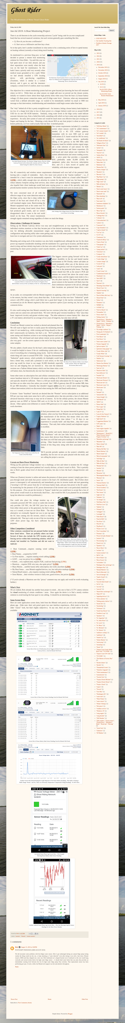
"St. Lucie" (99, 623)
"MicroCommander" (102, 456)
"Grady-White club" (102, 351)
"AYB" (98, 157)
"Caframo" (99, 218)
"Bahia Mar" (99, 162)
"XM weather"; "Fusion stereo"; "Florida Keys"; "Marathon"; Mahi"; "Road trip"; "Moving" (105, 722)
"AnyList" (99, 153)
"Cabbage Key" (100, 215)
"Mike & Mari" (100, 461)
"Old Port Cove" (101, 504)
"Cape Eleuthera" (101, 227)
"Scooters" (99, 579)
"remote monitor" (30, 936)
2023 (98, 53)
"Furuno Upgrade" (101, 344)
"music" (98, 480)
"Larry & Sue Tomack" (102, 414)
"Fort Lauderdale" (101, 334)
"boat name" (99, 201)
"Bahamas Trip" (100, 160)
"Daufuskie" (99, 276)
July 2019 (101, 81)
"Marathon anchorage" (102, 439)
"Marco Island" (100, 444)
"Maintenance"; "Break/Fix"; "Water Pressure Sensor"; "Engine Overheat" (104, 435)
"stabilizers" (99, 635)
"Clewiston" (99, 252)
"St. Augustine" (100, 618)
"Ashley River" (100, 155)
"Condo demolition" (102, 256)
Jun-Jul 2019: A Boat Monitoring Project (106, 90)
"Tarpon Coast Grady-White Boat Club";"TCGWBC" (104, 650)
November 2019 (103, 70)
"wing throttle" (100, 716)
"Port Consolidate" (101, 531)
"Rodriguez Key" (101, 567)
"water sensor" (100, 701)
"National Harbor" (101, 483)
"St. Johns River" (101, 620)
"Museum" (99, 478)
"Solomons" (99, 608)
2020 (98, 62)
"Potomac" (99, 533)
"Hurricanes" (100, 387)
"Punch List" (100, 543)
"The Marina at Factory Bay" (104, 658)
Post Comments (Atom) (25, 1002)
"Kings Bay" (99, 409)
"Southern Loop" (101, 613)
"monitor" (17, 936)
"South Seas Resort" (102, 611)
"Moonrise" (99, 473)
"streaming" (99, 644)
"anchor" (98, 148)
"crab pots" (99, 266)
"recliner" (99, 550)
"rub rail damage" (101, 574)
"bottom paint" (100, 208)
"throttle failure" (101, 662)
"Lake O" (99, 411)
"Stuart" (98, 647)
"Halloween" (100, 361)
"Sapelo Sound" (100, 577)
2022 (98, 56)
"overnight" (99, 514)
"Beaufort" (99, 172)
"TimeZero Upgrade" (102, 670)
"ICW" (98, 390)
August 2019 (102, 79)
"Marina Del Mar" (101, 449)
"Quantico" (99, 545)
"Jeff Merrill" (100, 399)
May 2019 (101, 100)
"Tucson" (98, 689)
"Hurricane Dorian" (101, 378)
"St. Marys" (99, 625)
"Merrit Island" (100, 454)
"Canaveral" (99, 225)
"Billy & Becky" (101, 184)
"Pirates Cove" (100, 528)
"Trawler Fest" (100, 677)
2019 (98, 65)
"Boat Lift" (99, 198)
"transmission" (100, 675)
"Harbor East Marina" (102, 363)
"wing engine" (100, 713)
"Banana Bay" (100, 167)
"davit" (98, 281)
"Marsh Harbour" (101, 451)
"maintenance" (100, 431)
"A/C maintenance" (101, 128)
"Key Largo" (99, 407)
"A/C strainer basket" (102, 131)
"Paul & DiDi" (100, 519)
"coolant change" (101, 261)
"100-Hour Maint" (101, 126)
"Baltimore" (99, 165)
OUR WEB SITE (101, 38)
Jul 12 (102, 87)
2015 (98, 118)
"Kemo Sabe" (100, 404)
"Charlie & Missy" (101, 239)
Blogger (70, 1014)
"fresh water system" (102, 341)
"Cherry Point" (100, 242)
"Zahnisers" (99, 730)
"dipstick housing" (101, 290)
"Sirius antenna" (100, 599)
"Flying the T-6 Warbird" (103, 332)
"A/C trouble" (100, 133)
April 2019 (101, 103)
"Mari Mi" (99, 446)
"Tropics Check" (101, 684)
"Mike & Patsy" (100, 463)
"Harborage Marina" (102, 366)
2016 (98, 115)
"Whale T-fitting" (101, 704)
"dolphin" (99, 293)
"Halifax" (99, 358)
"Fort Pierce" (100, 339)
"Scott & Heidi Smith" (102, 582)
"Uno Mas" (99, 691)
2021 (98, 59)
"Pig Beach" (99, 526)
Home (49, 999)
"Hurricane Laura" (101, 385)
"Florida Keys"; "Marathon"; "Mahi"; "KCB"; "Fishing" (104, 320)
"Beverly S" (99, 174)
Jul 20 (102, 84)
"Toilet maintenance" (102, 672)
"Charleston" (100, 237)
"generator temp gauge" (103, 349)
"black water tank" (101, 191)
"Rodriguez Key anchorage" (104, 565)
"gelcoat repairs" (101, 346)
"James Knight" (100, 397)
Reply (17, 967)
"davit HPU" (99, 278)
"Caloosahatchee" (101, 220)
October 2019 (102, 73)
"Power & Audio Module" (103, 536)
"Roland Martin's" (101, 570)
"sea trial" (99, 586)
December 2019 (103, 67)
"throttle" (98, 665)
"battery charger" (101, 169)
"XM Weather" (100, 718)
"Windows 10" (100, 711)
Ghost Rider (25, 10)
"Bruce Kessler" (100, 213)
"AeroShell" (99, 136)
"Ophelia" (99, 507)
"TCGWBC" (99, 656)
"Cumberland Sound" (102, 273)
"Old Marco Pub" (101, 502)
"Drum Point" (100, 298)
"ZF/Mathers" (100, 733)
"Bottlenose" (99, 206)
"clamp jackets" (100, 249)
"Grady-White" (100, 353)
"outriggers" (99, 512)
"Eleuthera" (99, 302)
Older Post (85, 999)
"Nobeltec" (99, 497)
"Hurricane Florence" (102, 380)
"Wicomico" (99, 706)
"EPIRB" (98, 305)
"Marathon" (99, 441)
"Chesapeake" (100, 244)
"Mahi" (98, 426)
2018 (98, 109)
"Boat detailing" (100, 196)
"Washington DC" (101, 694)
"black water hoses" (101, 189)
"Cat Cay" (99, 232)
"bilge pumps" (100, 179)
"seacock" (99, 589)
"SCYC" (98, 584)
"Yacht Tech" (100, 728)
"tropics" (98, 687)
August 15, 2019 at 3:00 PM (29, 947)
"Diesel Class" (100, 288)
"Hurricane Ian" (100, 382)
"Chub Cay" (99, 247)
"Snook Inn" (99, 603)
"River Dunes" (100, 557)
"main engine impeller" (102, 428)
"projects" (99, 538)
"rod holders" (100, 562)
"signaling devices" (101, 596)
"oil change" (99, 499)
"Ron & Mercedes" (101, 572)
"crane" (98, 269)
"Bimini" (98, 186)
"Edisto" (98, 300)
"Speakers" (99, 616)
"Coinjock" (99, 254)
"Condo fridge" (100, 259)
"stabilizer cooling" (101, 632)
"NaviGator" (99, 490)
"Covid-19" (99, 264)
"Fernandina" (100, 312)
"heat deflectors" (101, 373)
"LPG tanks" (99, 424)
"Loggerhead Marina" (102, 421)
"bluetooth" (99, 194)
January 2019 (102, 105)
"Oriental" (99, 509)
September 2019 (103, 76)
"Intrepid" (99, 392)
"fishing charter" (101, 317)
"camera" (98, 223)
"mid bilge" (99, 458)
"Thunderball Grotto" (102, 667)
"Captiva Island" (101, 230)
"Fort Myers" (100, 336)
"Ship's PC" (99, 594)
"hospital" (99, 375)
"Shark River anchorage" (103, 591)
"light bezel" (99, 419)
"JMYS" (98, 402)
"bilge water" (100, 181)
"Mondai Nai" (100, 466)
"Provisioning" (100, 541)
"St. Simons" (100, 630)
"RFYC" (98, 555)
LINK (13, 180)
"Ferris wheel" (100, 314)
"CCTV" (98, 235)
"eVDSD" (99, 307)
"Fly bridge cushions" (102, 329)
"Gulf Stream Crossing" (103, 356)
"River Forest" (100, 560)
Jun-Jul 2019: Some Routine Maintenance (106, 94)
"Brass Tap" (99, 211)
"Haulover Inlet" (101, 370)
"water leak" (99, 696)
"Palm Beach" (100, 516)
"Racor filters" (100, 548)
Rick (16, 947)
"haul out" (99, 368)
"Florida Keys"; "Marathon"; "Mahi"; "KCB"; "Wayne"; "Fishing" (104, 325)
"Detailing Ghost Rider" (103, 285)
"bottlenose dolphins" (102, 203)
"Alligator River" (101, 143)
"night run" (99, 495)
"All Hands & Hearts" (102, 140)
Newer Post (14, 999)
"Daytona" (99, 283)
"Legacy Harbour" (101, 416)
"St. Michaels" (100, 628)
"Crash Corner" (100, 271)
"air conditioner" (101, 138)
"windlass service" (101, 708)
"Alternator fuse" (101, 145)
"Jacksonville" (100, 394)
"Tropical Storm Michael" (103, 679)
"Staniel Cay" (100, 637)
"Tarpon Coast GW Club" (103, 653)
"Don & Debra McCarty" (103, 295)
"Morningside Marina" (102, 475)
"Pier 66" (98, 524)
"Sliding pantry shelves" (103, 601)
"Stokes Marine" (101, 640)
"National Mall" (100, 485)
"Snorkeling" (100, 606)
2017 (98, 112)
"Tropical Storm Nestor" (103, 682)
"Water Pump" (100, 699)
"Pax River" (99, 521)
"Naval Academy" (101, 487)
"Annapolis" (99, 150)
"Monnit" (23, 936)
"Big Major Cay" (101, 177)
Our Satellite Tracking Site (103, 41)
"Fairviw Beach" (101, 310)
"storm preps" (100, 642)
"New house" (100, 492)
